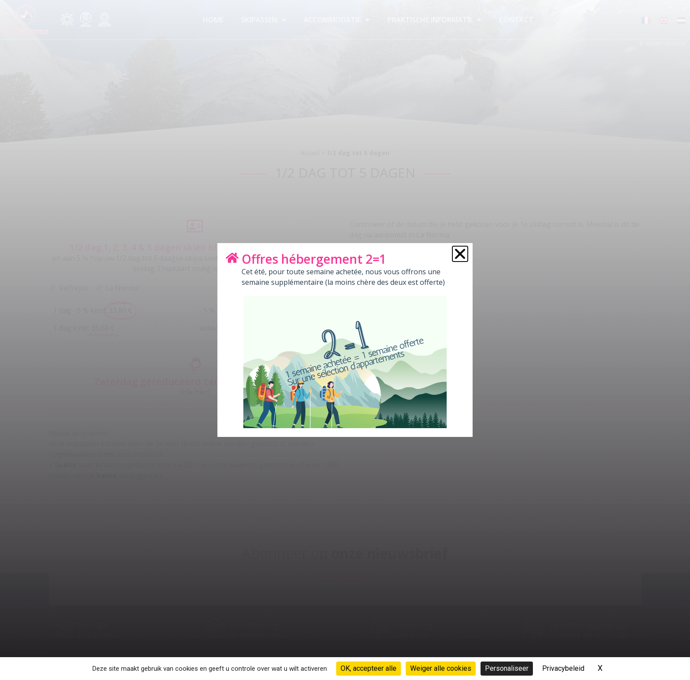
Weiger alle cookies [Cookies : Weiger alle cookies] (440, 668)
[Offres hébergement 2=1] (232, 257)
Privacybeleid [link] (563, 668)
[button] (460, 254)
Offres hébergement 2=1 (314, 259)
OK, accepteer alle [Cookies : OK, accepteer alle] (368, 668)
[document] (345, 340)
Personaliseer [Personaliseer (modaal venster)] (507, 668)
